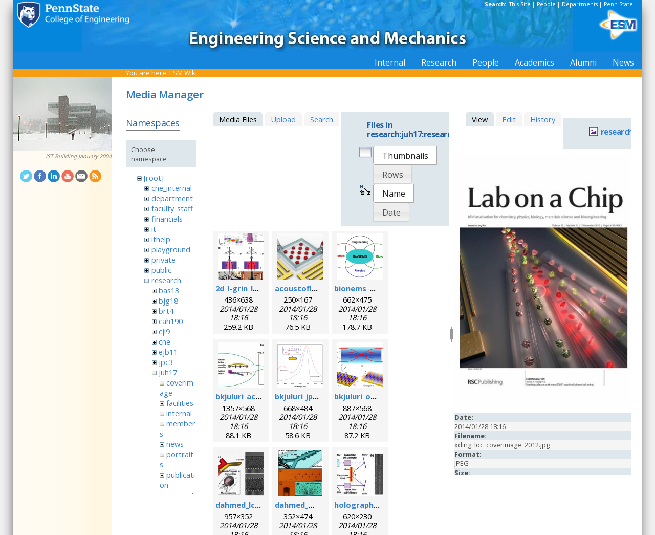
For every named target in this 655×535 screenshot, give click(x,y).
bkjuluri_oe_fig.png (369, 396)
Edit (509, 119)
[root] (154, 178)
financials (167, 218)
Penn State (618, 4)
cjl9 (164, 331)
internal (179, 413)
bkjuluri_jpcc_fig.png (313, 396)
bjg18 (168, 300)
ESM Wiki (183, 72)
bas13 (169, 290)
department (172, 198)
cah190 (171, 321)
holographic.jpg (364, 505)
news (175, 444)
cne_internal (171, 188)
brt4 (166, 311)
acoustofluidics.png (312, 288)
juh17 (168, 372)
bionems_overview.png (377, 288)
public (161, 270)
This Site (520, 4)
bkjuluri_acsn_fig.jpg (253, 396)
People (546, 4)
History (542, 119)
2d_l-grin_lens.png (248, 288)
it (153, 229)
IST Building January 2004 (79, 156)
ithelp (160, 239)
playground (170, 249)
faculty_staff (172, 208)
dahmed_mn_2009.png (315, 505)
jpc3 (166, 362)
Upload (283, 119)
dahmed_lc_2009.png (253, 505)
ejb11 (168, 352)
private (163, 259)
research (166, 280)
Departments (580, 4)
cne (164, 341)
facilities (179, 403)
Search (321, 119)
